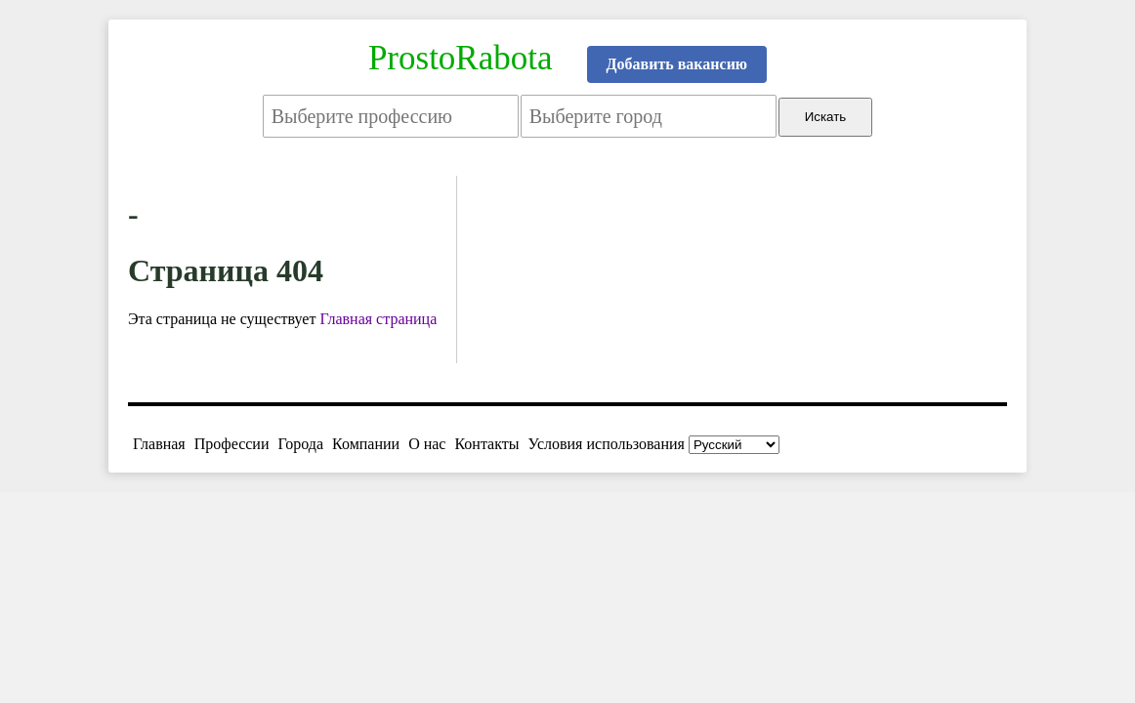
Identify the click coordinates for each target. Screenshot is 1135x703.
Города (300, 443)
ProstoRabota (460, 58)
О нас (426, 443)
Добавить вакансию (677, 64)
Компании (365, 443)
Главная (159, 443)
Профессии (232, 443)
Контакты (486, 443)
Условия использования (606, 443)
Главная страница (378, 318)
